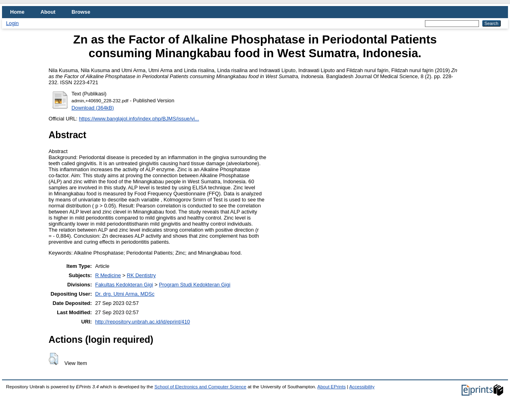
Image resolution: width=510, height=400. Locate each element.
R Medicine (108, 275)
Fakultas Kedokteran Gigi (124, 285)
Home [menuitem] (17, 12)
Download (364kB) (92, 108)
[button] (53, 359)
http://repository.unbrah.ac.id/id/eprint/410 (142, 322)
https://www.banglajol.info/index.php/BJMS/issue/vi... (139, 119)
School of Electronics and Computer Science (200, 386)
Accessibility (362, 386)
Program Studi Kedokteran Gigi (194, 285)
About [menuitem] (48, 12)
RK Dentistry (141, 275)
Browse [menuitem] (81, 12)
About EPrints (331, 386)
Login (12, 23)
